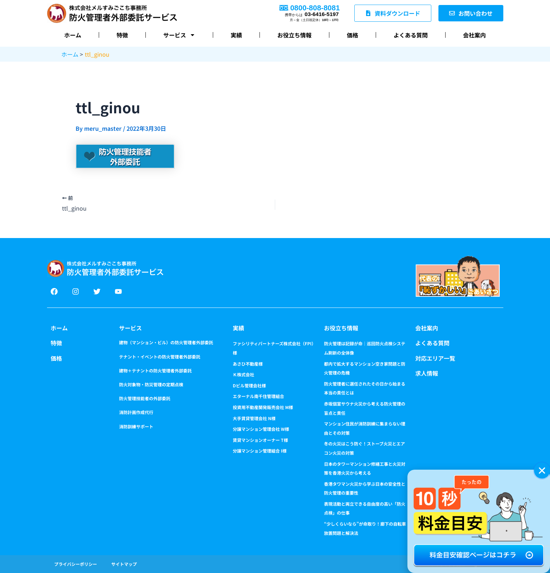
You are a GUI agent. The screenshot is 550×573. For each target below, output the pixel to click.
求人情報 (426, 373)
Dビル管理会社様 (249, 385)
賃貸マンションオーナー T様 (260, 440)
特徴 (122, 35)
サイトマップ (124, 564)
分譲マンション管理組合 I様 (260, 451)
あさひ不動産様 (248, 364)
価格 (352, 35)
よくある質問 (411, 35)
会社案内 (474, 35)
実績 (236, 35)
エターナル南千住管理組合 (258, 396)
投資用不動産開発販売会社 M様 (263, 407)
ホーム (72, 35)
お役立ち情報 (294, 35)
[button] (542, 471)
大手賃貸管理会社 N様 (254, 418)
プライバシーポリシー (75, 564)
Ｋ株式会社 (243, 374)
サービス (179, 35)
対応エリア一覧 (435, 358)
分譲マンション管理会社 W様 (261, 429)
